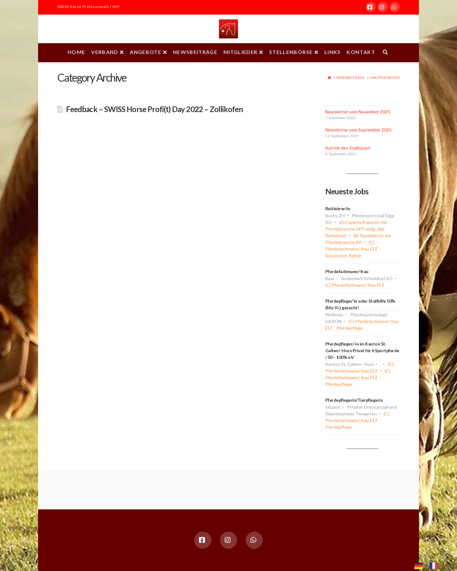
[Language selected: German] (429, 565)
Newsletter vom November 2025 (357, 111)
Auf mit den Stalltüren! (348, 148)
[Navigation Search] (385, 52)
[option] (435, 565)
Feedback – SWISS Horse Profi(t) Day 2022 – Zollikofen (154, 109)
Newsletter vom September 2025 (358, 129)
